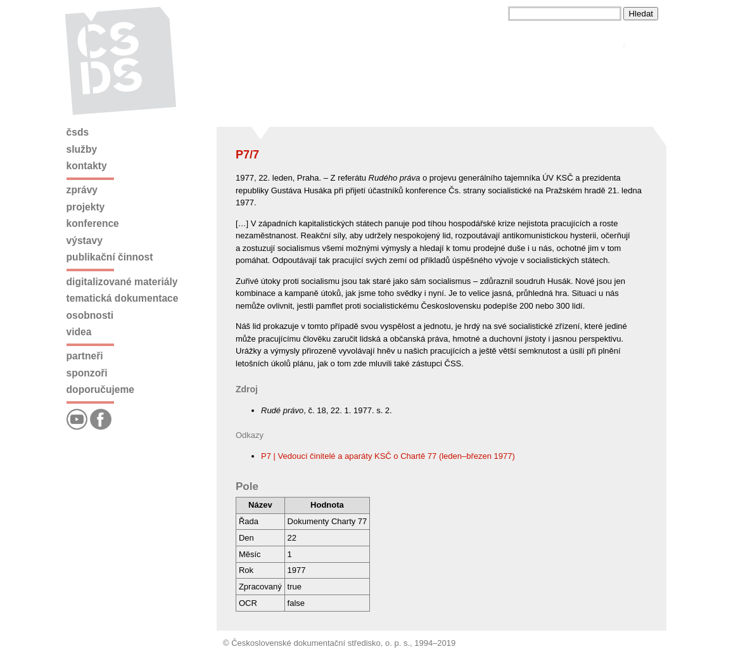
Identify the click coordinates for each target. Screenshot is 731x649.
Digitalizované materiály (122, 281)
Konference (93, 223)
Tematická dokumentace (123, 298)
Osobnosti (90, 315)
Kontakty (87, 165)
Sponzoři (87, 373)
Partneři (85, 355)
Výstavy (85, 240)
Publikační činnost (110, 257)
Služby (82, 149)
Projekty (86, 207)
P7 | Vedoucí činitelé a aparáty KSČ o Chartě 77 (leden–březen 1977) (388, 456)
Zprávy (82, 189)
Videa (79, 331)
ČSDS (78, 132)
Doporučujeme (100, 389)
